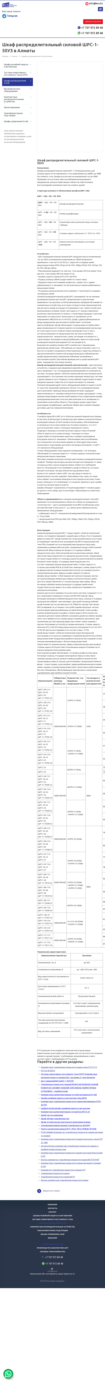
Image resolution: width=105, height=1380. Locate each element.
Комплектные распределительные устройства (14, 99)
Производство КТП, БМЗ (52, 1244)
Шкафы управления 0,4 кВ (16, 121)
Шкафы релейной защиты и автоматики (16, 65)
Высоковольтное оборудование (12, 90)
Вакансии (52, 1238)
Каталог (52, 1212)
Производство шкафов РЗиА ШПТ (52, 1248)
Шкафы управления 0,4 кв (52, 1235)
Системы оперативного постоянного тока (52, 1220)
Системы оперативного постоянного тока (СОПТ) (16, 73)
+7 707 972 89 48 (92, 27)
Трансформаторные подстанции (13, 114)
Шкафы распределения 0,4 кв (52, 1223)
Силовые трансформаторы (52, 1252)
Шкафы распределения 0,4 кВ (15, 82)
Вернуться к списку (48, 1191)
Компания (52, 1205)
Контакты (52, 1209)
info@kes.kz (52, 1272)
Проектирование (12, 107)
